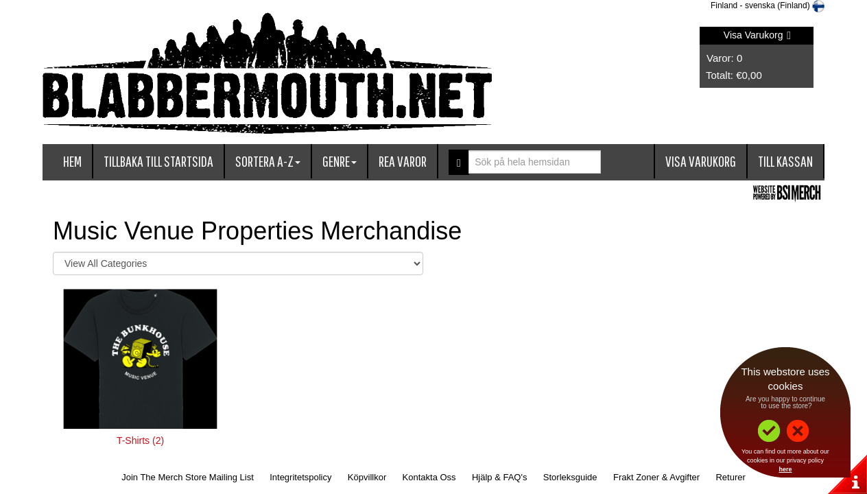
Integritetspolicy (300, 477)
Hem (72, 160)
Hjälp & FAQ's (499, 477)
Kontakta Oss (429, 477)
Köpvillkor (367, 477)
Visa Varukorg (757, 35)
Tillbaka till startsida (158, 160)
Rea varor (403, 160)
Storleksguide (570, 477)
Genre (339, 160)
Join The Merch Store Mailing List (187, 477)
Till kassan (785, 160)
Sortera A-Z (267, 160)
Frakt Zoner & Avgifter (656, 477)
